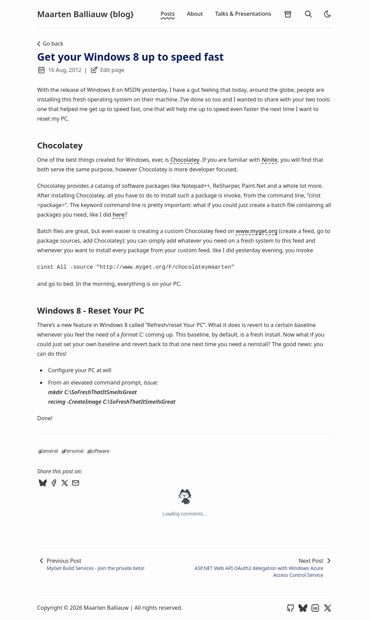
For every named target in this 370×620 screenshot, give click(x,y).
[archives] (288, 14)
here (119, 214)
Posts (168, 13)
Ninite (269, 159)
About (195, 13)
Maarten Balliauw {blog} (85, 14)
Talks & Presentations (243, 13)
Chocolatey (185, 159)
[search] (308, 14)
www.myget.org (257, 231)
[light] (327, 14)
